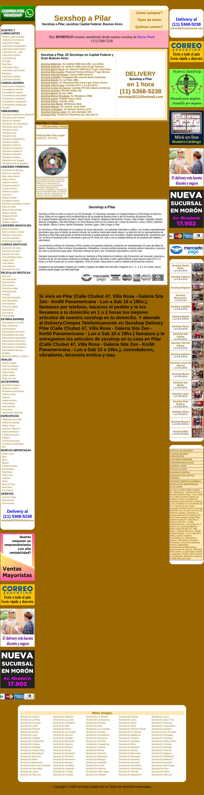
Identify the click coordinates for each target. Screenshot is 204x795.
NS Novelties (8, 469)
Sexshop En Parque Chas (32, 750)
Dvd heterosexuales (11, 297)
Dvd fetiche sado (10, 288)
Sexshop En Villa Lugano (97, 771)
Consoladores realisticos (13, 98)
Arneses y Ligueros (11, 173)
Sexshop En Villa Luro (30, 774)
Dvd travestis (8, 316)
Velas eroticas (8, 406)
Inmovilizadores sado (12, 257)
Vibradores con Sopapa (13, 160)
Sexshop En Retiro (29, 759)
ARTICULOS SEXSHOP (181, 451)
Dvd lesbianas (8, 303)
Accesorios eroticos (11, 385)
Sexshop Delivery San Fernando (35, 765)
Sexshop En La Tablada (97, 717)
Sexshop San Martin (52, 87)
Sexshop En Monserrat (96, 738)
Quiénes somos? (149, 27)
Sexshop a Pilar (82, 18)
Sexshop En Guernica (162, 723)
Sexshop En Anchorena (64, 759)
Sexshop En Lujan (28, 735)
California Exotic (9, 466)
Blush (4, 460)
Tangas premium (10, 216)
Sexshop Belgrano (51, 47)
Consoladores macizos (12, 89)
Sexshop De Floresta (128, 771)
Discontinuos (8, 500)
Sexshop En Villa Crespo (163, 765)
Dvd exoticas (8, 285)
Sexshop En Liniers (29, 726)
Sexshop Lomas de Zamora (56, 71)
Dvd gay (6, 294)
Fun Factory (7, 490)
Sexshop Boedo (49, 63)
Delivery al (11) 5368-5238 (17, 514)
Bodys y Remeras (10, 229)
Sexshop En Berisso (128, 750)
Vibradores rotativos (11, 157)
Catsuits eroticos (10, 182)
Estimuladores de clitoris (13, 332)
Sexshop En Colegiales (162, 735)
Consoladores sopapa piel (14, 104)
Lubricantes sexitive (11, 76)
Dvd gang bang (9, 291)
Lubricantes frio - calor (12, 52)
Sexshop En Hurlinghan (64, 723)
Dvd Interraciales (10, 300)
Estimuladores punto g (12, 350)
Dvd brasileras (8, 282)
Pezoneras (7, 409)
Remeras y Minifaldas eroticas (16, 204)
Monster (6, 108)
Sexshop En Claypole (129, 738)
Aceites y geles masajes (13, 37)
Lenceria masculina (11, 238)
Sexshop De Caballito (96, 774)
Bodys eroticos (9, 179)
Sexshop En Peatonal (96, 753)
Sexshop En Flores (62, 729)
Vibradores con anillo (12, 419)
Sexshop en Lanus (160, 717)
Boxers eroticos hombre (13, 232)
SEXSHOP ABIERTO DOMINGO (185, 481)
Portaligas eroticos (10, 201)
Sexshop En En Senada (130, 732)
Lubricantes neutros (11, 55)
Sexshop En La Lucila (63, 720)
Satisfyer (6, 478)
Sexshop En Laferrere (63, 717)
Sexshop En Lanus (127, 720)
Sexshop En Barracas (30, 756)
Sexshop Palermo (50, 49)
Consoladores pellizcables (14, 95)
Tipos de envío (149, 20)
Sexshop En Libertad (95, 723)
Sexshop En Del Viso (63, 735)
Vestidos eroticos (10, 222)
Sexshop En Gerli (94, 726)
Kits (4, 447)
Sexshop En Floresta (30, 729)
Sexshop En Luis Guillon (64, 732)
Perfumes (6, 73)
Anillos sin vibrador (11, 422)
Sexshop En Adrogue (63, 762)
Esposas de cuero (10, 254)
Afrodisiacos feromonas (13, 391)
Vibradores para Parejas (13, 117)
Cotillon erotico (9, 394)
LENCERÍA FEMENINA (181, 459)
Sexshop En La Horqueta (97, 720)
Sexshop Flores (49, 65)
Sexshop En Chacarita (129, 741)
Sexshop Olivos (49, 84)
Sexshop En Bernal (95, 750)
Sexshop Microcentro (52, 55)
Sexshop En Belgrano (162, 753)
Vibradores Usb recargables (15, 163)
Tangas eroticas (9, 213)
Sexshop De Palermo (96, 768)
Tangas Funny (8, 219)
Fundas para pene (10, 435)
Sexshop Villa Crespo (52, 68)
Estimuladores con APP (13, 322)
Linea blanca (8, 263)
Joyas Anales (8, 372)
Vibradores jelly (9, 133)
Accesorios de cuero (11, 248)
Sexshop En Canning (161, 744)
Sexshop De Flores (161, 771)
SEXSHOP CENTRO (180, 472)
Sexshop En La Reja (128, 717)
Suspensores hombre (12, 241)
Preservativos (8, 403)
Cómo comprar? (149, 13)
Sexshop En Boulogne (162, 747)
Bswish (5, 463)
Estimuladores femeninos (14, 341)
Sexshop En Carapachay (97, 744)
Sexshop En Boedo (62, 750)
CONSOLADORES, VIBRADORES (179, 455)
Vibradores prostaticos (12, 148)
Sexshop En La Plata (30, 720)
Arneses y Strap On (11, 428)
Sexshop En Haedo (128, 723)
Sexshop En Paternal (161, 750)
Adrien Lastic (8, 454)
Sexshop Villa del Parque (54, 57)
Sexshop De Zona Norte (130, 765)
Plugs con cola (9, 378)
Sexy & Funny (8, 484)
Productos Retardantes (13, 444)
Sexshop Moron (49, 76)
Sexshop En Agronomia (31, 762)
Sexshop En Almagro (96, 759)
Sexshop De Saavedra (63, 768)
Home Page (41, 105)
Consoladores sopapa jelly (14, 101)
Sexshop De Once (160, 768)
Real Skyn (7, 64)
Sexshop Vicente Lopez (53, 95)
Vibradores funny (10, 130)
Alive (4, 457)
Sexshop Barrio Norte (52, 52)
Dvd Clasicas (8, 310)
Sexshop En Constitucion (97, 735)
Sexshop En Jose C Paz (163, 720)
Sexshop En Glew (61, 726)
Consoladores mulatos (12, 92)
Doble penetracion (10, 431)
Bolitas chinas (8, 425)
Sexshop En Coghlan (30, 738)
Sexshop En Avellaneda (163, 756)
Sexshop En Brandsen (129, 747)
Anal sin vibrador (10, 369)
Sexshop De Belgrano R (130, 774)
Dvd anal (6, 276)
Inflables (6, 438)
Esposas (6, 397)
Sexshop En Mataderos (129, 735)
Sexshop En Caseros (63, 744)
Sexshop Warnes (50, 89)
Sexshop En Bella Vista (129, 753)
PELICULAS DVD (178, 469)
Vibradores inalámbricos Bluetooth (18, 114)
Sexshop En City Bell (96, 741)
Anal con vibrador (10, 366)
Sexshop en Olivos (127, 744)
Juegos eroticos (9, 400)
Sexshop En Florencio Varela (132, 729)
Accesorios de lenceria (12, 170)
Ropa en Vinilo (9, 207)
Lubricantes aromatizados (14, 46)
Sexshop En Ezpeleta (162, 729)
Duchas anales (9, 363)
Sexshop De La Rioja (63, 771)
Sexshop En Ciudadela (162, 738)
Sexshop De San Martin (31, 768)
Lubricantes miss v (10, 67)
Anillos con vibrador (11, 120)
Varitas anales (8, 375)
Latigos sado (8, 260)
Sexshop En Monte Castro (164, 741)
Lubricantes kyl (9, 58)
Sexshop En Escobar (96, 732)
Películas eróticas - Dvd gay (55, 109)
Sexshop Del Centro (95, 765)
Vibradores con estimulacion (15, 124)
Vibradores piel (9, 136)
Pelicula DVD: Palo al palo (51, 118)
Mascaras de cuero (11, 269)
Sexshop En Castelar (30, 744)
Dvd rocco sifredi (10, 306)
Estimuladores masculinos (14, 344)
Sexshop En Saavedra (129, 759)
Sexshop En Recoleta (63, 756)
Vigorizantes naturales (12, 412)
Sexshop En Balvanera (96, 756)
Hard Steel (7, 487)
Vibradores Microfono (12, 154)
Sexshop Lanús (49, 81)
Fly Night (6, 61)
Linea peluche (8, 266)
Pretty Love (7, 475)
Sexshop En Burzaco (63, 747)
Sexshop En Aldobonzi (162, 759)
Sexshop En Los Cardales (98, 729)
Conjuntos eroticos (10, 185)
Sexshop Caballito (51, 60)
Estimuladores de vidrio (13, 335)
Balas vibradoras (10, 326)
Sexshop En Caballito (30, 747)
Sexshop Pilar (48, 97)
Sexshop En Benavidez (64, 753)
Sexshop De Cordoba (63, 774)
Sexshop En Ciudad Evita (32, 741)
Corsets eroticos (9, 188)
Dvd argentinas (9, 279)
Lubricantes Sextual (11, 79)
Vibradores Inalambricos (13, 139)
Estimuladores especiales (14, 338)
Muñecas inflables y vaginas (15, 356)
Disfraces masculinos (12, 235)
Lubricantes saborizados (13, 70)
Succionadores (9, 329)
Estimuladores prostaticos (14, 347)
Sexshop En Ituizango (30, 723)
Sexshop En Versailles (96, 762)
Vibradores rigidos (10, 142)
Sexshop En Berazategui (31, 753)
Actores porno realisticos (13, 86)
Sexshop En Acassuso (129, 762)
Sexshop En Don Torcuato (164, 732)
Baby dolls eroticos (11, 176)
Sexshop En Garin (127, 726)
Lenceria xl (7, 194)
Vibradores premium (11, 145)
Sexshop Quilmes (50, 73)
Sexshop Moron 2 (180, 421)
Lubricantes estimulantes (13, 49)
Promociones (8, 503)
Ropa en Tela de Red (12, 210)
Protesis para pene (11, 441)
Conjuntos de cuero (11, 251)
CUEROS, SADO (178, 466)
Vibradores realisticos (12, 151)
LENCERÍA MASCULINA (182, 463)
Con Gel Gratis (9, 497)
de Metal (6, 353)
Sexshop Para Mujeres (180, 403)
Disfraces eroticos (10, 191)
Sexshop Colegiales (51, 92)
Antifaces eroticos (10, 388)
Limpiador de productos (13, 40)
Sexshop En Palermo (96, 747)
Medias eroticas (9, 197)
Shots (4, 481)
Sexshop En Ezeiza (29, 732)
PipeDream (7, 472)
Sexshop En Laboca (29, 717)
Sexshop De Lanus (29, 771)
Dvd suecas (7, 313)
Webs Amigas (102, 713)
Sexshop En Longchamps (163, 726)
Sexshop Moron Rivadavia (55, 79)
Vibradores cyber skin (12, 127)
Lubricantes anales (11, 43)
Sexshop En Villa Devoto (130, 768)
